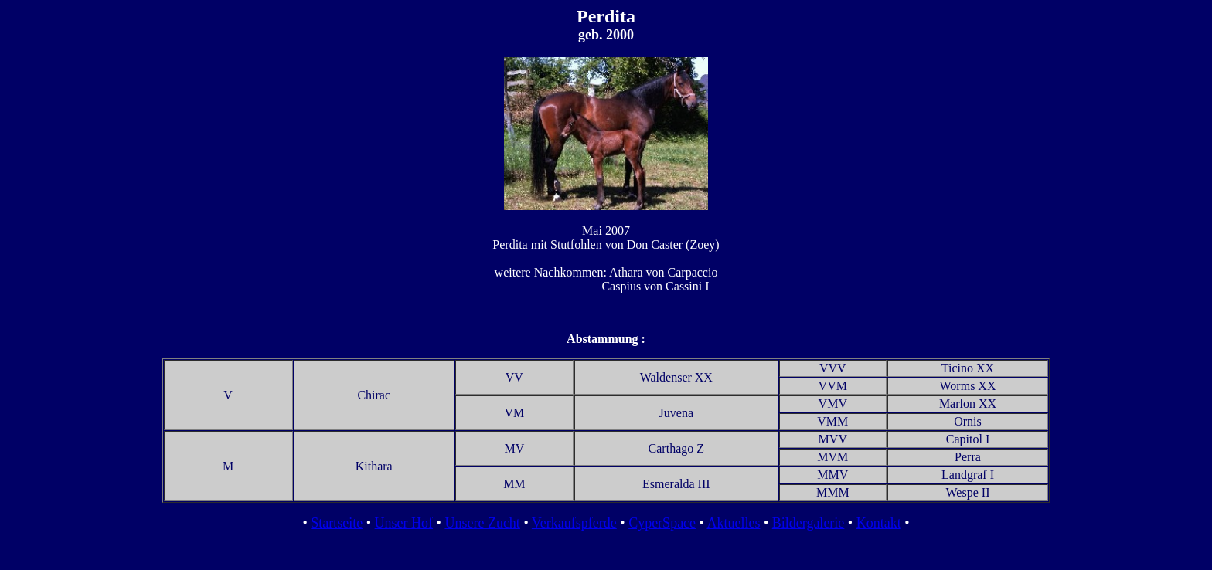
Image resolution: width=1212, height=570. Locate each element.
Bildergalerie (808, 523)
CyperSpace (662, 523)
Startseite (337, 523)
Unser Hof (404, 523)
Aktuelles (733, 523)
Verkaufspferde (574, 523)
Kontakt (878, 523)
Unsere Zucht (481, 523)
